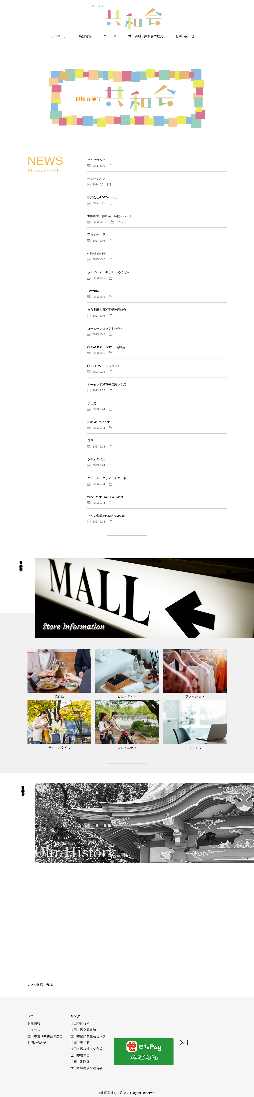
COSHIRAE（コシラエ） (104, 366)
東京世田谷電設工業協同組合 (106, 309)
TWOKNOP (95, 291)
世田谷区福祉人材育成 (86, 1049)
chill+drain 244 (97, 253)
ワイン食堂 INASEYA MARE (106, 515)
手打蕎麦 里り (97, 234)
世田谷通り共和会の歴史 (145, 36)
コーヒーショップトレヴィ (105, 328)
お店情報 (33, 1023)
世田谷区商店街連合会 (86, 1068)
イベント (121, 221)
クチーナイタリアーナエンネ (106, 478)
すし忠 (91, 403)
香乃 (90, 440)
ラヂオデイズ (96, 459)
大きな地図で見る (40, 984)
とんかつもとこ (97, 160)
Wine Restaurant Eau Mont (105, 497)
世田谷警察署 (80, 1055)
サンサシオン (96, 178)
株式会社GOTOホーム (102, 197)
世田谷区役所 (80, 1023)
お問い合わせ (184, 36)
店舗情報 (85, 36)
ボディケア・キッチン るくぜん (108, 272)
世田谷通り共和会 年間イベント (109, 216)
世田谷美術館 (80, 1042)
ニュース (110, 36)
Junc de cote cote (99, 422)
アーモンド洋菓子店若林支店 (106, 384)
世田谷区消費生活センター (90, 1036)
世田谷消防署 (80, 1061)
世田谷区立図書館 (83, 1030)
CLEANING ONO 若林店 (106, 347)
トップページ (57, 36)
